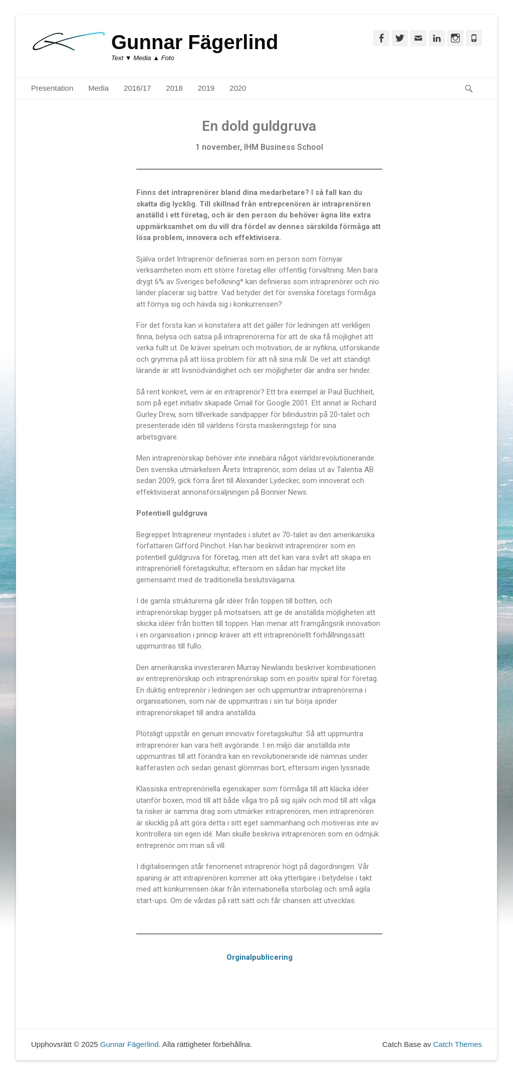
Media (98, 88)
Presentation (52, 88)
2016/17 (137, 88)
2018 (174, 88)
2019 (206, 88)
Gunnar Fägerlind (194, 42)
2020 (237, 88)
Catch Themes (457, 1044)
